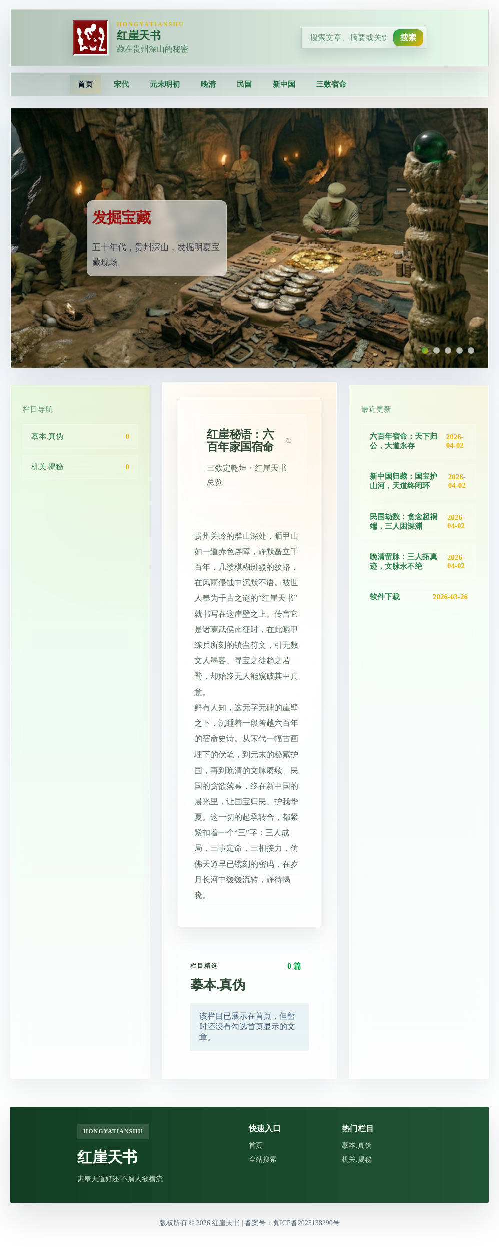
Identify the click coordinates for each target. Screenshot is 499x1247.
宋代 (121, 84)
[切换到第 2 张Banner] (436, 350)
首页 (85, 84)
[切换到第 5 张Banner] (471, 350)
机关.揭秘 (357, 1159)
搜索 (408, 37)
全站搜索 (263, 1159)
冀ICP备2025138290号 (306, 1223)
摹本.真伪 (357, 1145)
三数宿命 (331, 84)
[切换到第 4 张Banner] (459, 350)
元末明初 (165, 84)
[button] (288, 441)
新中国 (284, 84)
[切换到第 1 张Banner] (425, 350)
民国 (244, 84)
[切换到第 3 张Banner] (448, 350)
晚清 (208, 84)
